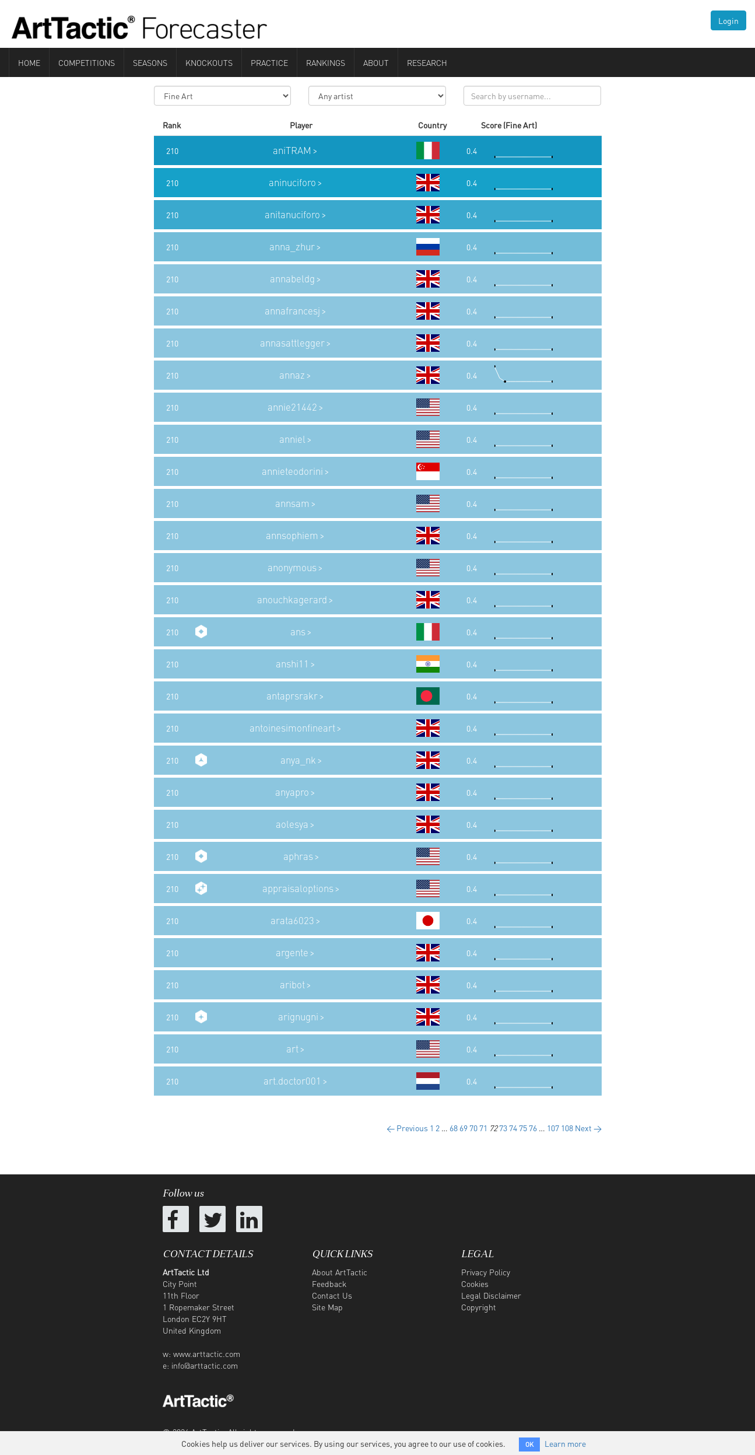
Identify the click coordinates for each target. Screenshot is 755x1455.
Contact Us (332, 1295)
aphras (298, 856)
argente (292, 952)
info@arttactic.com (204, 1365)
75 (523, 1127)
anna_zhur (292, 246)
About (376, 62)
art (292, 1049)
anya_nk (298, 760)
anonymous (292, 567)
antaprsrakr (292, 696)
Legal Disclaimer (491, 1295)
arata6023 (292, 920)
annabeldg (292, 278)
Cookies (475, 1283)
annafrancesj (292, 311)
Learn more (565, 1443)
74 (513, 1127)
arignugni (298, 1016)
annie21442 (292, 407)
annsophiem (292, 535)
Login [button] (728, 20)
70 (473, 1127)
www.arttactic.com (206, 1353)
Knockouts (209, 62)
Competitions (86, 62)
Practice (269, 62)
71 (483, 1127)
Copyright (478, 1307)
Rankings (325, 62)
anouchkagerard (292, 599)
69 (463, 1127)
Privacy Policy (485, 1272)
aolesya (292, 824)
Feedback (329, 1283)
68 (454, 1127)
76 (533, 1127)
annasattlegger (292, 343)
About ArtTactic (339, 1272)
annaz (292, 375)
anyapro (292, 792)
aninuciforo (292, 182)
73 (503, 1127)
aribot (292, 984)
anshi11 (292, 663)
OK (529, 1444)
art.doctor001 (292, 1081)
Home (29, 62)
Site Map (327, 1307)
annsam (292, 503)
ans (297, 631)
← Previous (407, 1127)
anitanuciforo (292, 214)
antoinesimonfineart (292, 728)
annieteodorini (292, 471)
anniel (292, 439)
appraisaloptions (297, 888)
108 (567, 1127)
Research (427, 62)
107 (553, 1127)
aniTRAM (292, 150)
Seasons (150, 62)
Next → (588, 1127)
